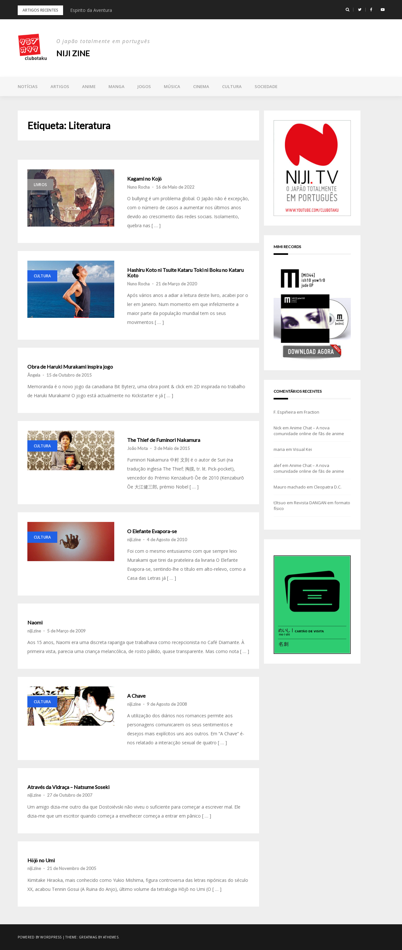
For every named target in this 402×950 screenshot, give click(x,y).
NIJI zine (73, 53)
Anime (89, 86)
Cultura (232, 86)
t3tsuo (280, 503)
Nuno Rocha (138, 187)
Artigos (60, 86)
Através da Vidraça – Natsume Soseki (68, 787)
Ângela (33, 375)
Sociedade (266, 86)
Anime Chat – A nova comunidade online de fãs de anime (309, 430)
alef (277, 465)
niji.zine (134, 539)
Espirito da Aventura (91, 10)
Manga (116, 86)
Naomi (34, 622)
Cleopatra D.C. (327, 487)
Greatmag (88, 937)
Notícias (28, 86)
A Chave (136, 696)
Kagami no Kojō (144, 179)
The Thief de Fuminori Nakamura (163, 440)
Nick (278, 428)
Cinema (201, 86)
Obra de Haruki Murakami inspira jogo (70, 367)
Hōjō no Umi (41, 860)
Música (172, 86)
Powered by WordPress (40, 937)
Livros (40, 184)
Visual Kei (302, 449)
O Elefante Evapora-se (152, 531)
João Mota (137, 448)
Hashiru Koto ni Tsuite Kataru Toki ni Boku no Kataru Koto (185, 272)
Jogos (144, 86)
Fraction (311, 412)
